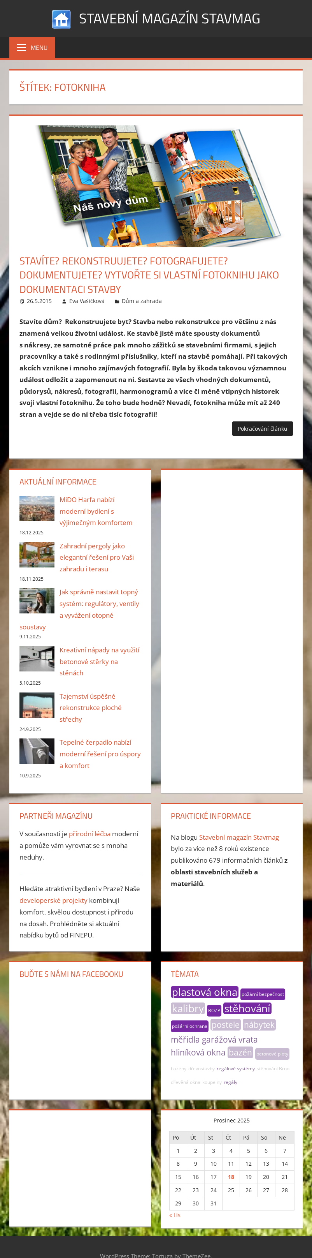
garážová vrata (230, 1039)
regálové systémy (236, 1068)
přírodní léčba (89, 833)
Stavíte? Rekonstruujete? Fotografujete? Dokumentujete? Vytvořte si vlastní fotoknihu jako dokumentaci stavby (149, 275)
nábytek (259, 1024)
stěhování (247, 1008)
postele (226, 1024)
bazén (240, 1052)
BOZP (214, 1010)
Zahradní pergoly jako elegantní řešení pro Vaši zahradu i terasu (97, 557)
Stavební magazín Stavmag (169, 18)
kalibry (188, 1008)
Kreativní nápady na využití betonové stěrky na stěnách (99, 661)
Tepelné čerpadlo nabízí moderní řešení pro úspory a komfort (100, 754)
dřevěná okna (185, 1082)
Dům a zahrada (142, 301)
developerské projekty (53, 900)
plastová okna (204, 992)
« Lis (175, 1215)
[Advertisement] (231, 525)
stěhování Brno (273, 1068)
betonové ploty (272, 1053)
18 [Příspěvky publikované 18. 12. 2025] (231, 1176)
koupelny (212, 1082)
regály (230, 1082)
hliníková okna (198, 1052)
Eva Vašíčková (87, 301)
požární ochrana (189, 1026)
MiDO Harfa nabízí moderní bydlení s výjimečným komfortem (96, 511)
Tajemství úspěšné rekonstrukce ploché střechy (91, 708)
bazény (178, 1068)
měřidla (185, 1039)
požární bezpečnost (263, 994)
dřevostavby (201, 1068)
